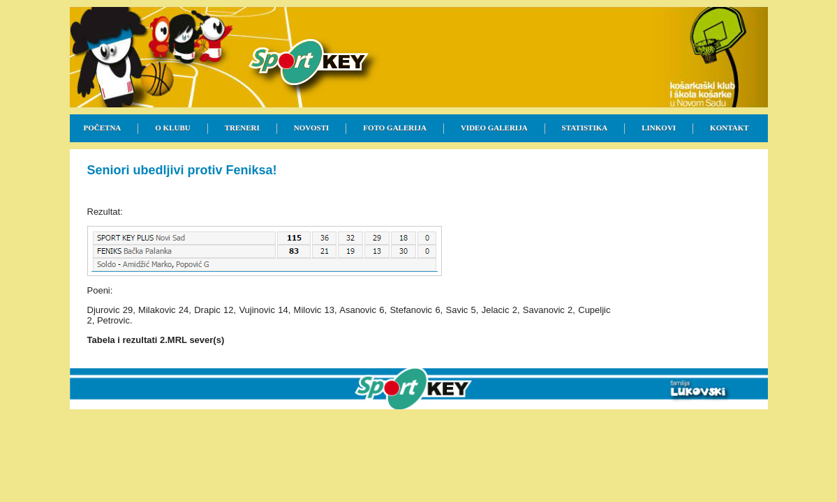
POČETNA (102, 127)
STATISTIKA (585, 127)
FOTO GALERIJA (395, 127)
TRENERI (242, 127)
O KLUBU (172, 127)
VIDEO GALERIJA (494, 127)
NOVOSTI (311, 127)
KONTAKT (729, 127)
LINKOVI (659, 127)
